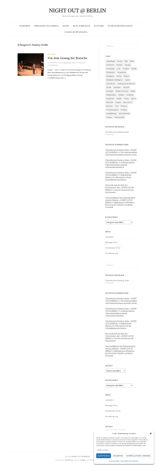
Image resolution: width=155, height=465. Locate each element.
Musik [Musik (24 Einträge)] (133, 91)
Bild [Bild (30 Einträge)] (126, 61)
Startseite (24, 26)
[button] (151, 433)
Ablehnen (118, 456)
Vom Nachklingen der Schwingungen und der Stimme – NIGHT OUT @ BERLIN (120, 199)
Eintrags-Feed (111, 242)
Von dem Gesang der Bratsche (67, 58)
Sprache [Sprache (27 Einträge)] (109, 106)
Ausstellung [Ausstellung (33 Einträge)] (110, 61)
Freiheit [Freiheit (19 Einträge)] (126, 69)
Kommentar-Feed (112, 248)
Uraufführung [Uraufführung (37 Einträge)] (111, 114)
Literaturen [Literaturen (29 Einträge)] (110, 84)
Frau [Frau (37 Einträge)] (118, 69)
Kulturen (99, 26)
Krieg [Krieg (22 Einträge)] (119, 76)
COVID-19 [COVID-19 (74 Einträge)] (110, 65)
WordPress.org (111, 253)
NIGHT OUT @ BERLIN (77, 10)
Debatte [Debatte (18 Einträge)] (119, 65)
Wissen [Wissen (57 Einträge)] (109, 117)
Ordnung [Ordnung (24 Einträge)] (130, 95)
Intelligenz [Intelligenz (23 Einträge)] (110, 76)
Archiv (65, 26)
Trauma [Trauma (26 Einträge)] (124, 110)
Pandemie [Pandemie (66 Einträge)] (110, 99)
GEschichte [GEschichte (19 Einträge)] (110, 72)
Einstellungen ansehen (138, 456)
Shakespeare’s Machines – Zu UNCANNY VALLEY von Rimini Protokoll (120, 204)
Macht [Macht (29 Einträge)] (108, 87)
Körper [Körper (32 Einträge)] (126, 76)
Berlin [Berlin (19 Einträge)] (119, 61)
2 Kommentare (53, 65)
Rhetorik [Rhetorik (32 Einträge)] (109, 102)
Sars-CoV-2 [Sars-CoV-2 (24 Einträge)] (127, 102)
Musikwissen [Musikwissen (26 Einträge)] (111, 95)
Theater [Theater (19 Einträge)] (124, 106)
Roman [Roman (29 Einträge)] (118, 102)
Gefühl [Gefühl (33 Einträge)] (133, 69)
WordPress (69, 460)
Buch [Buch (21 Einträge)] (132, 61)
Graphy (83, 460)
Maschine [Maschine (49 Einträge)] (117, 87)
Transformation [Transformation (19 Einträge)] (112, 110)
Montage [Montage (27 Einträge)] (109, 91)
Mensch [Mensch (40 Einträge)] (126, 87)
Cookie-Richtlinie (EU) (75, 32)
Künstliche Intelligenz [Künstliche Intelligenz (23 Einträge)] (114, 80)
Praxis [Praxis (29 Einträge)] (126, 99)
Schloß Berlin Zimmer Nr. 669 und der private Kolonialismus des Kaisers (118, 177)
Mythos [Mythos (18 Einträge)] (121, 95)
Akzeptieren (103, 456)
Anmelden (109, 237)
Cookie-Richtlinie (114, 461)
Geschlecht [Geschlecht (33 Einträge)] (121, 72)
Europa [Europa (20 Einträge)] (127, 65)
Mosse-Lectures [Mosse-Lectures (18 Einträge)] (122, 91)
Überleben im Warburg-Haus (117, 132)
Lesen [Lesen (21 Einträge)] (127, 80)
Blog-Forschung (81, 26)
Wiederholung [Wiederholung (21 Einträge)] (124, 114)
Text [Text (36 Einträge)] (116, 106)
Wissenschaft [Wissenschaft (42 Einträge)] (119, 117)
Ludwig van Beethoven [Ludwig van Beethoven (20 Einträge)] (126, 84)
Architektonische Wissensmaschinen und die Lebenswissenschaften (119, 164)
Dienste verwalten (102, 450)
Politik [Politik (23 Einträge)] (119, 99)
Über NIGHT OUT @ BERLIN (129, 461)
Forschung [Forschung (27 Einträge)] (110, 69)
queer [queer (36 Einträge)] (133, 99)
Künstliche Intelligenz (120, 26)
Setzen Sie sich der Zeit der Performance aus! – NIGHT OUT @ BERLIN (119, 187)
